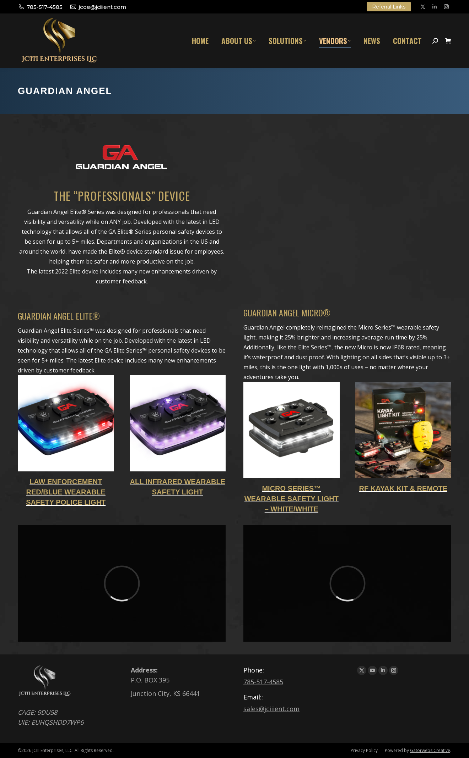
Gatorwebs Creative (430, 750)
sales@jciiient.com (271, 708)
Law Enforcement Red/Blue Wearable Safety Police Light (66, 492)
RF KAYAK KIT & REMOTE (403, 488)
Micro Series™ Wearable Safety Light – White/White (291, 499)
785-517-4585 (40, 7)
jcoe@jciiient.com (98, 7)
